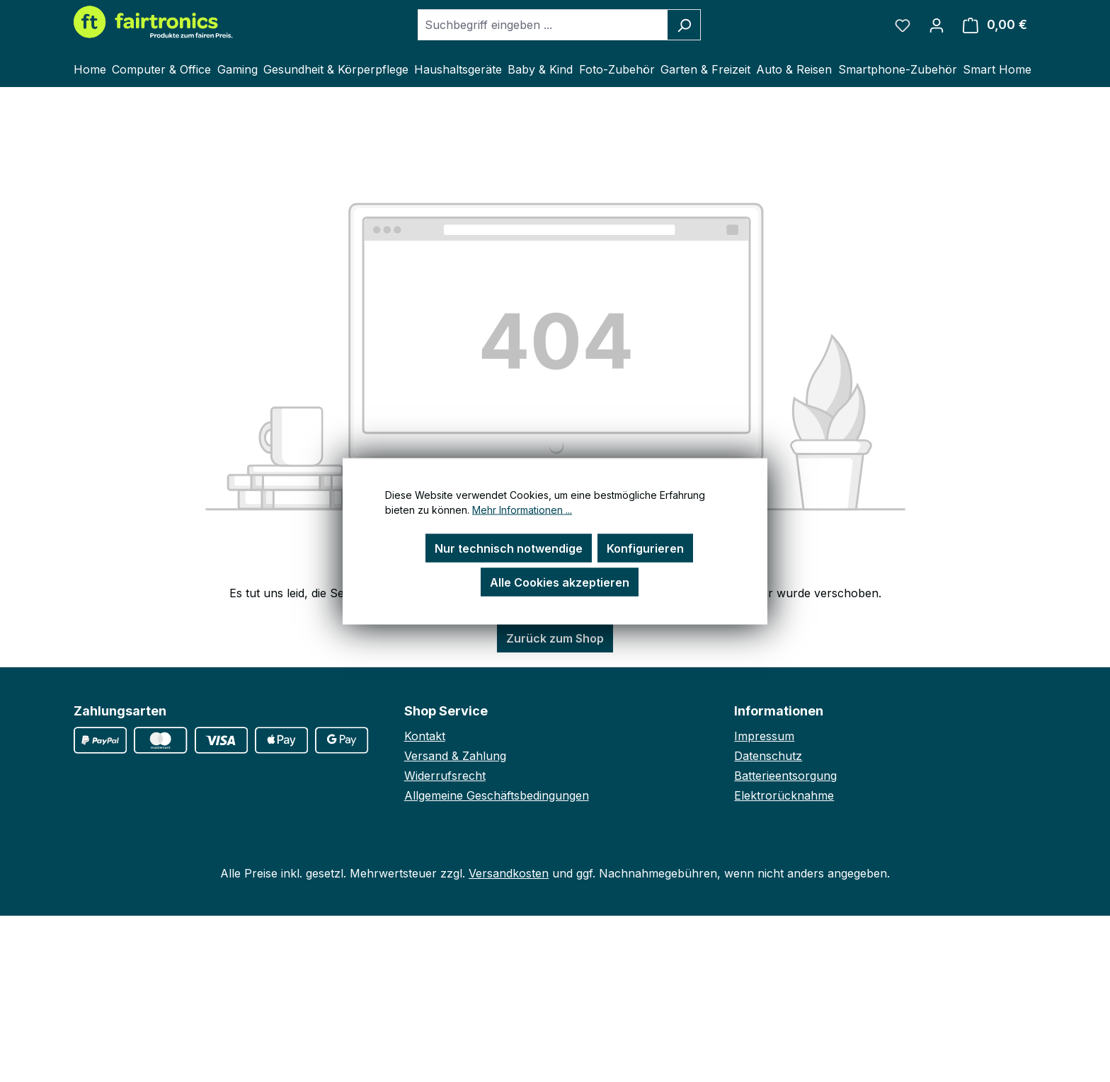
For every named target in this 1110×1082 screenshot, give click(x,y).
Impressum (764, 736)
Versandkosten (509, 873)
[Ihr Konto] (937, 25)
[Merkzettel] (903, 25)
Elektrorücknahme (784, 795)
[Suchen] (684, 24)
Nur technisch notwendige (509, 548)
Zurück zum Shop (555, 638)
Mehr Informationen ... (522, 509)
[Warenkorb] (995, 25)
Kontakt (424, 736)
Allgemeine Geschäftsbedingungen (496, 795)
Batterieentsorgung (785, 776)
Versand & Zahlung (455, 756)
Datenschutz (768, 756)
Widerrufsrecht (445, 776)
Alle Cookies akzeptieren (559, 582)
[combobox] (543, 24)
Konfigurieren (645, 548)
